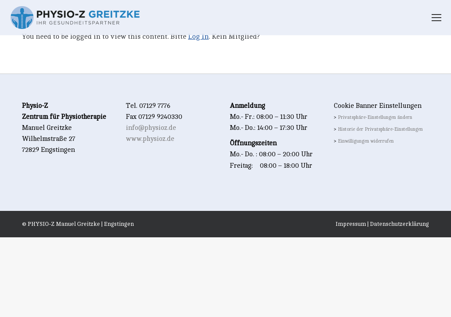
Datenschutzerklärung (399, 224)
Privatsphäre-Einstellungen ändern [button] (375, 117)
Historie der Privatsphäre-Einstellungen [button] (380, 129)
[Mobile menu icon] (436, 17)
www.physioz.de (150, 139)
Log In (198, 37)
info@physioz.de (151, 128)
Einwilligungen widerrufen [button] (366, 141)
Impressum (351, 224)
